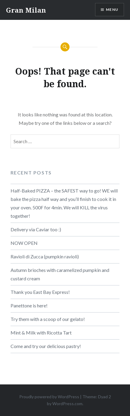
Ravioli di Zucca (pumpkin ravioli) (45, 256)
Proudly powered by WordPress (49, 396)
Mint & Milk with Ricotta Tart (41, 332)
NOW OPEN (24, 243)
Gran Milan (26, 9)
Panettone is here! (29, 305)
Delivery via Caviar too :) (36, 229)
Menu (112, 9)
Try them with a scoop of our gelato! (48, 319)
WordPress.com (67, 403)
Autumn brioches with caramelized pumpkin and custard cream (60, 274)
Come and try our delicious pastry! (46, 346)
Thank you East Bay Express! (40, 292)
